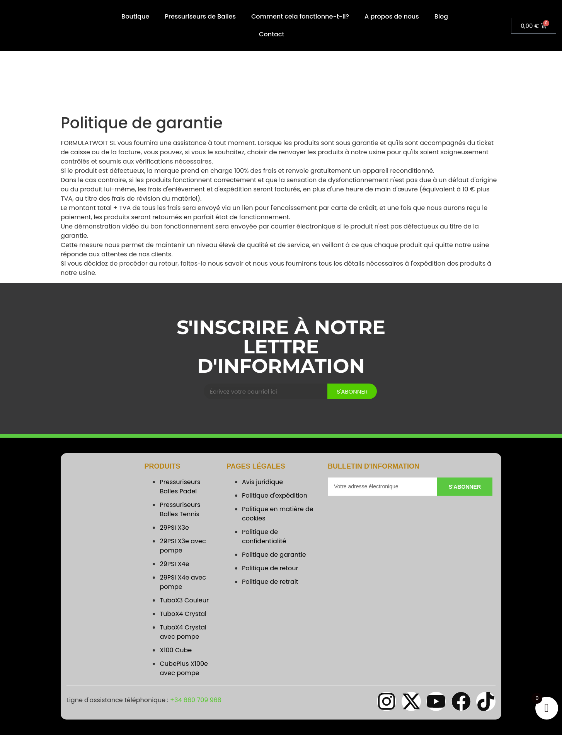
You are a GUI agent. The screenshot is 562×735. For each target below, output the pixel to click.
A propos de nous (391, 16)
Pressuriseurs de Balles (200, 16)
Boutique (135, 16)
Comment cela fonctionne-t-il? (300, 16)
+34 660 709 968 (195, 700)
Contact (271, 34)
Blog (441, 16)
